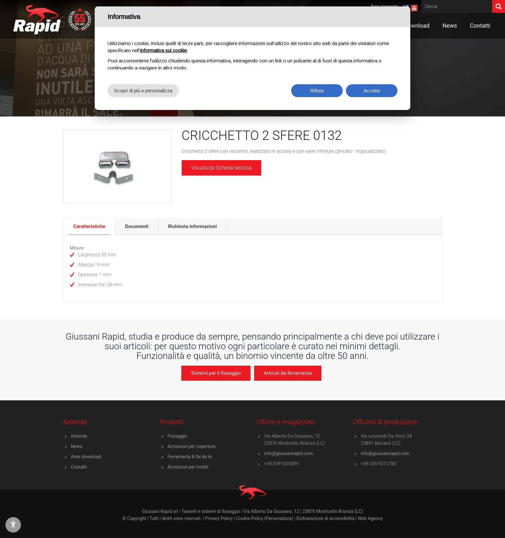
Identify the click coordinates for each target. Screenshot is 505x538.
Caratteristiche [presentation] (89, 226)
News (76, 446)
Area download (86, 456)
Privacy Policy (219, 518)
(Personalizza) (278, 518)
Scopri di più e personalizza (143, 90)
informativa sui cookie (163, 50)
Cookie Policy (249, 518)
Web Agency (370, 518)
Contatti (79, 467)
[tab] (89, 226)
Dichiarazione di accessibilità (325, 518)
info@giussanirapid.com (288, 453)
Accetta (372, 90)
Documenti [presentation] (136, 226)
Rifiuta (317, 90)
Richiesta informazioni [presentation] (192, 226)
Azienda (79, 436)
